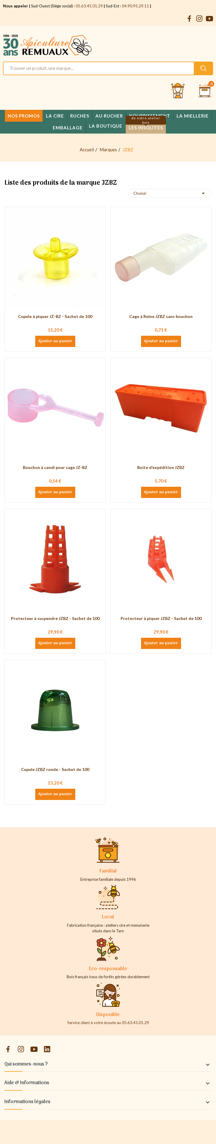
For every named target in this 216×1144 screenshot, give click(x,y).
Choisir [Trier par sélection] (170, 193)
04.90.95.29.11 (135, 6)
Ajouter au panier (55, 341)
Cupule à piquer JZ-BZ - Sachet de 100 (55, 316)
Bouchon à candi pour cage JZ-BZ (55, 467)
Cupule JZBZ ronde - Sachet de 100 (55, 769)
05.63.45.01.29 (89, 6)
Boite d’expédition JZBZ (161, 467)
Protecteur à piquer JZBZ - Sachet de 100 (161, 618)
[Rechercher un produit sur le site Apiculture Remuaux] (203, 68)
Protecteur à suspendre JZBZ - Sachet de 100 (55, 618)
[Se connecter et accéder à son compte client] (178, 91)
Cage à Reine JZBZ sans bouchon (161, 316)
